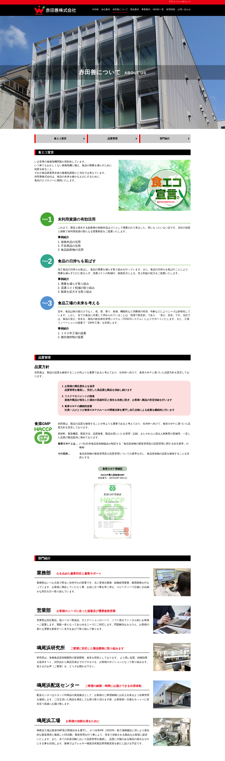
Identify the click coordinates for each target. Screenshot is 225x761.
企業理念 (56, 696)
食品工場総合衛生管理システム (107, 710)
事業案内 (146, 9)
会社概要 (56, 699)
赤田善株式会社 (56, 10)
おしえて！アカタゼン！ (104, 720)
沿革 (53, 710)
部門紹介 (56, 733)
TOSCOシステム (99, 696)
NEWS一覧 (158, 9)
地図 (90, 741)
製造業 (94, 707)
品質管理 (56, 729)
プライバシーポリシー (180, 1)
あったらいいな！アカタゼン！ (107, 724)
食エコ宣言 (57, 725)
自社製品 (95, 692)
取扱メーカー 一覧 (100, 714)
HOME (95, 9)
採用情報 (170, 9)
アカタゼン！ (84, 662)
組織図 (54, 707)
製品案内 (134, 9)
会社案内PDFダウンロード (66, 714)
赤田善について (120, 9)
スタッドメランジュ (179, 691)
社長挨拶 (56, 692)
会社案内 (105, 9)
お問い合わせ (184, 9)
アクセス (56, 703)
